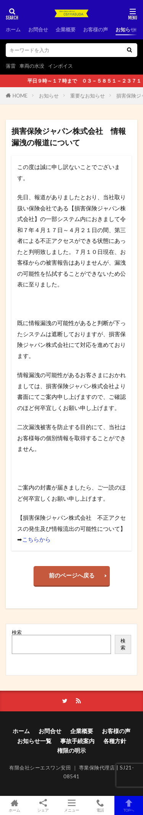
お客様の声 (95, 29)
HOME (20, 96)
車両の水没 (31, 66)
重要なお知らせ (87, 96)
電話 (100, 805)
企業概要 (66, 29)
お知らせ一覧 (34, 740)
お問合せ (38, 29)
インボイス (60, 66)
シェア (43, 805)
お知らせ (49, 96)
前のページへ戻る (72, 575)
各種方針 (114, 740)
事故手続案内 (77, 740)
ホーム (13, 29)
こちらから (36, 539)
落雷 (11, 66)
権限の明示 (71, 750)
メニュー (71, 805)
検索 (17, 632)
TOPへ (128, 805)
